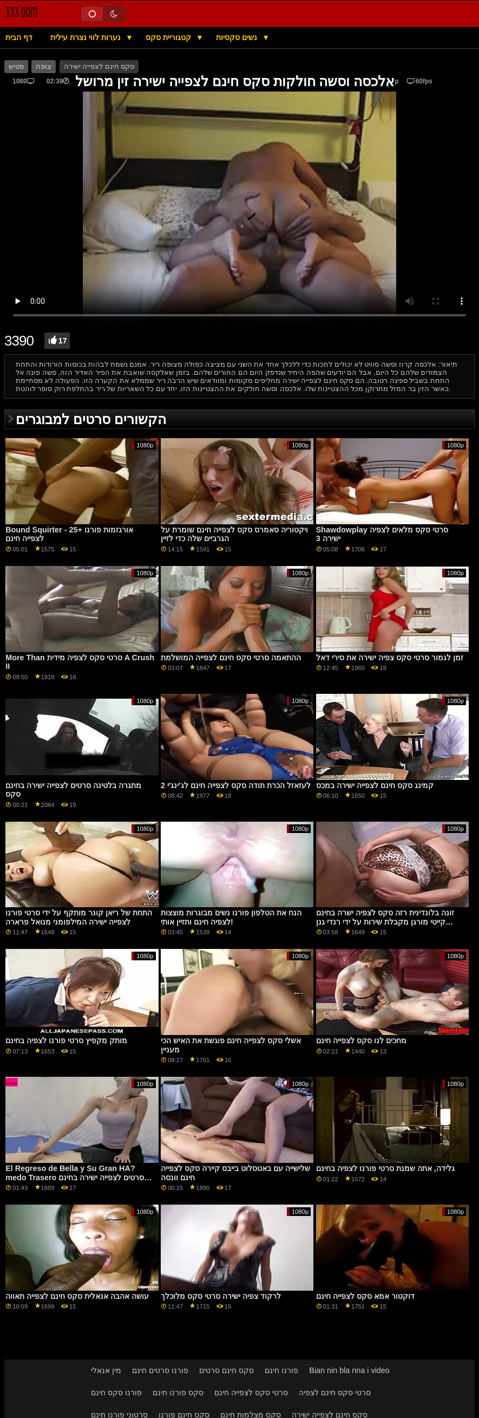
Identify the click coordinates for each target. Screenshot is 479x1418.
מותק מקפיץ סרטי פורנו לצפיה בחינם (66, 1040)
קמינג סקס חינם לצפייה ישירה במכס (375, 785)
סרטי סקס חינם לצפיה (335, 1392)
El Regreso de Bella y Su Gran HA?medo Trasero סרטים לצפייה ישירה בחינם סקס (74, 1177)
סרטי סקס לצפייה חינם (251, 1392)
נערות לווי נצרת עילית (86, 37)
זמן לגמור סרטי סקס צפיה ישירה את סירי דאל (389, 657)
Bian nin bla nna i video (349, 1370)
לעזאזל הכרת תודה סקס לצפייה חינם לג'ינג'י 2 (236, 785)
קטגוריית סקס (169, 37)
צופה (43, 66)
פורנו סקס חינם (116, 1392)
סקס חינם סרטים (226, 1370)
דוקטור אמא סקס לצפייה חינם (365, 1296)
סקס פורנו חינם (178, 1392)
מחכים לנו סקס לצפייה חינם (361, 1040)
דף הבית (18, 37)
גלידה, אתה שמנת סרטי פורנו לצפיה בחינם (385, 1168)
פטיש (16, 66)
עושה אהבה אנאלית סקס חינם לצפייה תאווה (77, 1296)
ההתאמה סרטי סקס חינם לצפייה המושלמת (231, 657)
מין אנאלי (106, 1370)
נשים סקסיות (237, 37)
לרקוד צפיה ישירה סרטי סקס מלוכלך (221, 1296)
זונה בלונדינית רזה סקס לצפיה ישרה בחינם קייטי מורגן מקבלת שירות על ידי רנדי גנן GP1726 (385, 921)
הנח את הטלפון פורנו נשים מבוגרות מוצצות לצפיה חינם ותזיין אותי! (231, 917)
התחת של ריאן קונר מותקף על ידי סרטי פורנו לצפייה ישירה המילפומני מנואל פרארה (78, 917)
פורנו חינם (281, 1370)
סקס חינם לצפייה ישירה (99, 66)
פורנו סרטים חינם (160, 1370)
